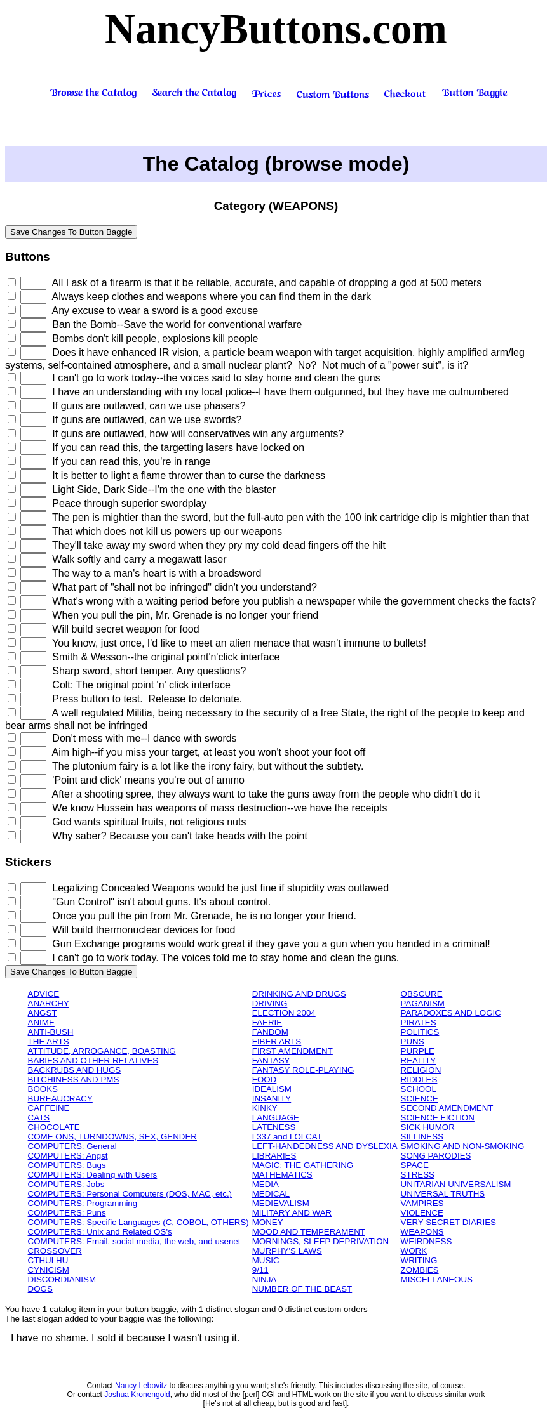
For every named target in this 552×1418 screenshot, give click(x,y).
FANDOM (270, 1032)
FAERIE (267, 1022)
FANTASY (271, 1060)
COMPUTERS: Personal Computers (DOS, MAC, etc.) (130, 1193)
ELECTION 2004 (284, 1013)
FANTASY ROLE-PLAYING (303, 1070)
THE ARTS (48, 1041)
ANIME (41, 1022)
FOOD (264, 1079)
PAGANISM (423, 1003)
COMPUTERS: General (72, 1146)
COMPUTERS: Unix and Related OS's (100, 1232)
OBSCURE (422, 994)
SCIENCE (419, 1098)
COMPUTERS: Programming (83, 1203)
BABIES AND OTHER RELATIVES (93, 1060)
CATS (39, 1117)
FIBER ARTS (277, 1041)
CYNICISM (48, 1270)
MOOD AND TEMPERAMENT (308, 1232)
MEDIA (265, 1184)
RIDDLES (419, 1079)
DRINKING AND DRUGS (299, 994)
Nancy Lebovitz (141, 1385)
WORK (414, 1251)
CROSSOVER (55, 1251)
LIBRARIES (274, 1155)
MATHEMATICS (282, 1174)
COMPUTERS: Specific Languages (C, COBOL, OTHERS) (138, 1222)
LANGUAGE (275, 1117)
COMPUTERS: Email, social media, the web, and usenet (134, 1241)
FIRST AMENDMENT (292, 1051)
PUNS (412, 1041)
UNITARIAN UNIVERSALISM (456, 1184)
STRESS (417, 1174)
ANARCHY (48, 1003)
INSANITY (271, 1098)
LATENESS (274, 1127)
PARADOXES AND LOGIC (451, 1013)
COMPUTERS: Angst (68, 1155)
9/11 (260, 1270)
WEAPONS (422, 1232)
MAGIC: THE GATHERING (302, 1165)
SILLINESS (422, 1136)
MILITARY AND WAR (292, 1213)
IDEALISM (272, 1089)
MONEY (267, 1222)
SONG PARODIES (436, 1155)
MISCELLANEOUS (437, 1279)
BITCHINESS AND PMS (73, 1079)
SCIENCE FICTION (438, 1117)
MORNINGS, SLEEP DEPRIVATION (320, 1241)
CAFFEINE (49, 1108)
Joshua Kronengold (137, 1394)
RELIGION (421, 1070)
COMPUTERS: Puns (67, 1213)
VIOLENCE (422, 1213)
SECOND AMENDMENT (447, 1108)
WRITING (419, 1260)
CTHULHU (48, 1260)
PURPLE (417, 1051)
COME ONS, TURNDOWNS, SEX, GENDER (112, 1136)
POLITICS (420, 1032)
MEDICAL (271, 1193)
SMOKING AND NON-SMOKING (463, 1146)
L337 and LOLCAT (287, 1136)
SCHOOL (418, 1089)
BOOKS (43, 1089)
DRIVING (270, 1003)
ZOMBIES (420, 1270)
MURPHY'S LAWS (287, 1251)
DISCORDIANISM (62, 1279)
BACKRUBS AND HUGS (74, 1070)
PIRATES (418, 1022)
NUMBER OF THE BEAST (302, 1289)
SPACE (415, 1165)
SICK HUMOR (428, 1127)
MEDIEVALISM (280, 1203)
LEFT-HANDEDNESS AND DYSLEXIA (325, 1146)
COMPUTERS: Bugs (67, 1165)
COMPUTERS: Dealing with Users (93, 1174)
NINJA (264, 1279)
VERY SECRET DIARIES (448, 1222)
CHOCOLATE (54, 1127)
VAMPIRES (422, 1203)
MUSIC (265, 1260)
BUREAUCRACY (60, 1098)
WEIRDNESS (426, 1241)
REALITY (418, 1060)
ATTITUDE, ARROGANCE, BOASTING (102, 1051)
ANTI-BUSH (51, 1032)
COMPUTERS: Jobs (66, 1184)
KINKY (265, 1108)
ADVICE (44, 994)
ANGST (42, 1013)
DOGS (40, 1289)
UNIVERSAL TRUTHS (443, 1193)
